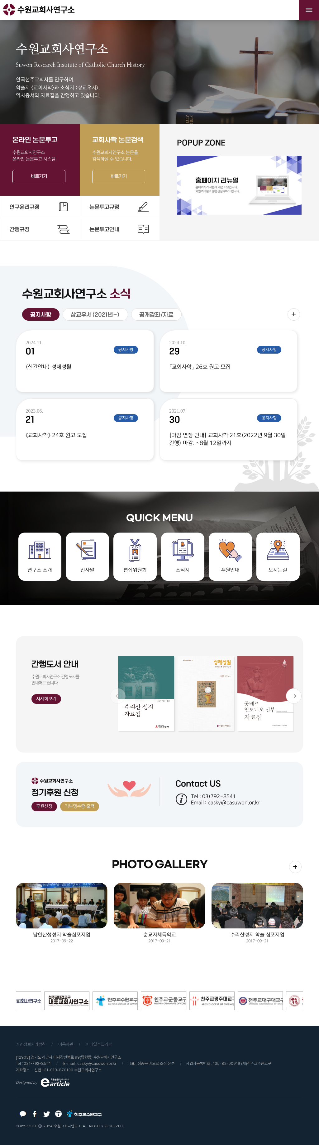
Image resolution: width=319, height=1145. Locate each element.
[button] (294, 696)
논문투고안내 (104, 229)
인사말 (87, 570)
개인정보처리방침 (31, 1044)
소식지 (183, 570)
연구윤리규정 (25, 207)
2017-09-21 (159, 913)
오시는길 (278, 570)
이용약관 (65, 1044)
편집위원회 (135, 570)
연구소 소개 (39, 570)
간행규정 (20, 229)
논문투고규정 (104, 207)
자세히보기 (46, 698)
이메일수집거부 (99, 1044)
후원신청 (44, 806)
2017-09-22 (61, 913)
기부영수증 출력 (79, 806)
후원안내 (230, 570)
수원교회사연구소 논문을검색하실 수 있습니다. (119, 159)
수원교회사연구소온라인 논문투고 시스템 (39, 159)
